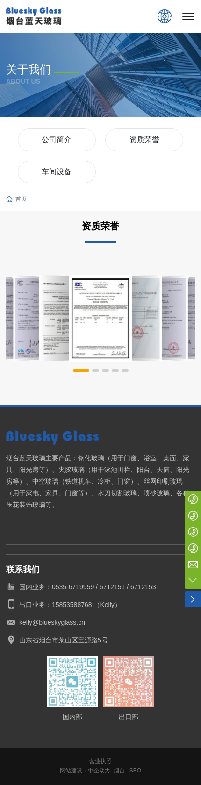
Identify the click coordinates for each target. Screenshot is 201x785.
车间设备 (57, 172)
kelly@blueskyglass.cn (52, 622)
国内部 (72, 717)
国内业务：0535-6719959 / (59, 587)
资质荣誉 (144, 139)
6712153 (143, 587)
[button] (81, 370)
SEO (135, 770)
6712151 (112, 587)
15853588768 (72, 604)
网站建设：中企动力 (85, 770)
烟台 (119, 770)
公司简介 (57, 139)
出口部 (128, 717)
